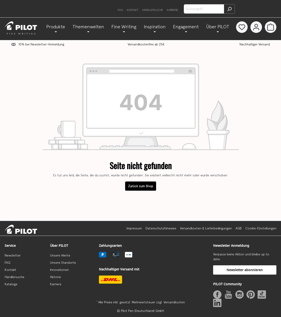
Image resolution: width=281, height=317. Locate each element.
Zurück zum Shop (140, 197)
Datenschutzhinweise (160, 228)
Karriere (172, 10)
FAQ (120, 10)
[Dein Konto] (255, 27)
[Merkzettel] (240, 27)
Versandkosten (174, 302)
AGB (239, 228)
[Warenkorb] (270, 27)
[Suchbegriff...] (204, 9)
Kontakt (133, 10)
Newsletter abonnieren (245, 270)
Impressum (134, 228)
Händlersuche (152, 10)
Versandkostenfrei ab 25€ (146, 55)
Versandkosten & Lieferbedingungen (206, 228)
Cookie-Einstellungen (260, 228)
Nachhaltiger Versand (255, 55)
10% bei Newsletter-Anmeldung (41, 55)
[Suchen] (229, 9)
